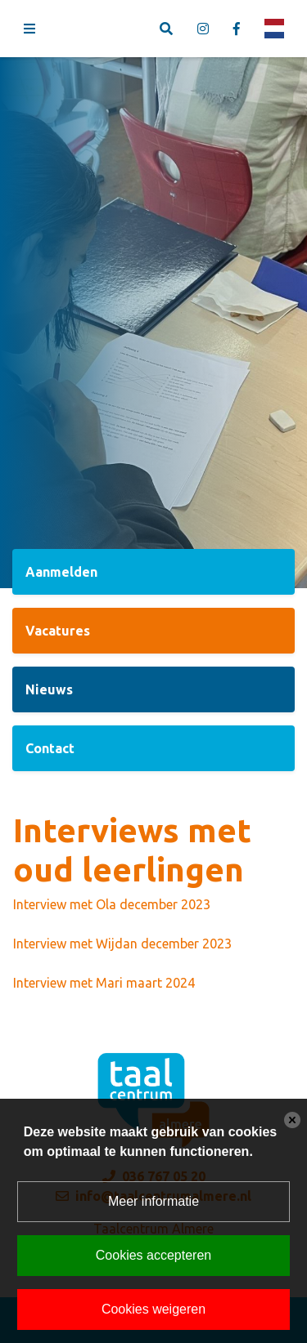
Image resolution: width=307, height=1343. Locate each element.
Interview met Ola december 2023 (111, 904)
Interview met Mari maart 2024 (104, 982)
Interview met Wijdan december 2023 (122, 943)
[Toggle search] (166, 28)
